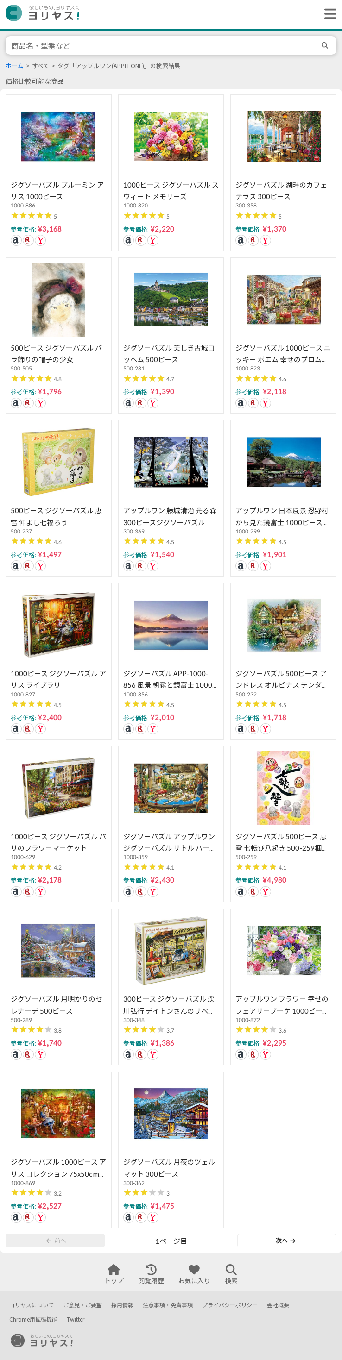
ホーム (15, 66)
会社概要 (278, 1305)
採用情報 (122, 1305)
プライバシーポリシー (230, 1305)
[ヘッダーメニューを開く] (328, 14)
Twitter (75, 1319)
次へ (285, 1240)
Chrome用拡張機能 (33, 1319)
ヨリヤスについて (31, 1305)
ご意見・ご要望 (82, 1305)
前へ (56, 1240)
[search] (326, 45)
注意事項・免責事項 (168, 1305)
